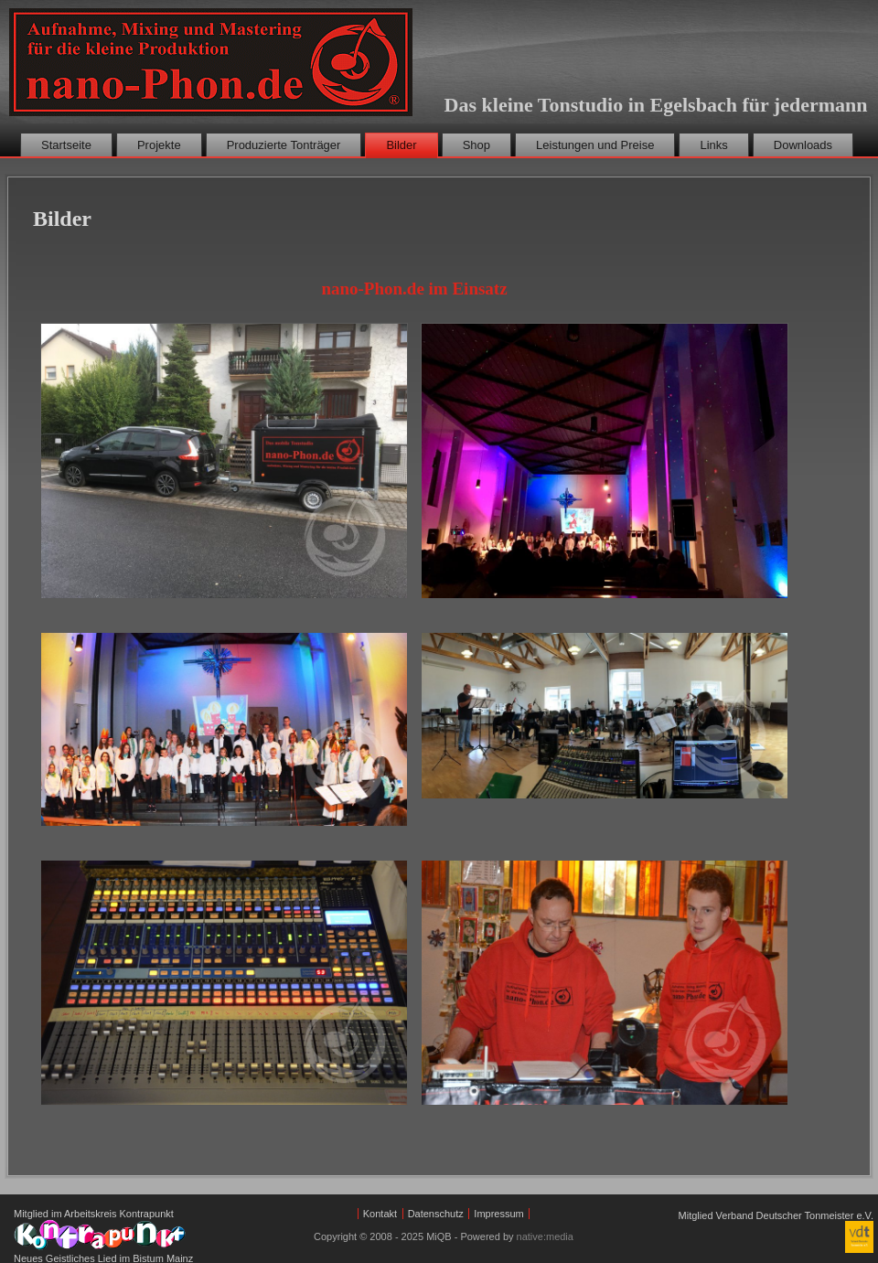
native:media (545, 1236)
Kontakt (380, 1213)
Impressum (498, 1213)
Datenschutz (436, 1213)
